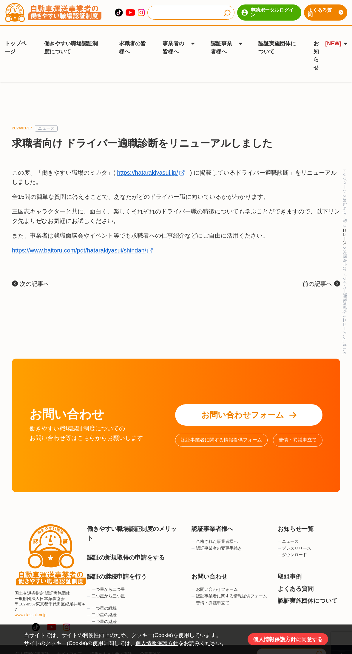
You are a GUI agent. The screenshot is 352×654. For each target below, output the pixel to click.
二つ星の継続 (102, 606)
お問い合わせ (209, 567)
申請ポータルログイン (267, 12)
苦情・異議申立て (298, 430)
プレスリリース (294, 539)
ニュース (46, 119)
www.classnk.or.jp (31, 606)
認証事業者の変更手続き (217, 539)
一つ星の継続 (102, 599)
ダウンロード (292, 546)
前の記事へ (321, 275)
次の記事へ (31, 275)
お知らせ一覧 (296, 520)
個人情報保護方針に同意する (288, 639)
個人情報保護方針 (156, 643)
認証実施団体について (277, 42)
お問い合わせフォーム (249, 406)
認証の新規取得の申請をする (126, 548)
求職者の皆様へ (132, 42)
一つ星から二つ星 (106, 580)
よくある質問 (325, 12)
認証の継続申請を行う (117, 567)
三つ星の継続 (102, 612)
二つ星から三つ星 (106, 587)
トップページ (15, 42)
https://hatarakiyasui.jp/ (147, 163)
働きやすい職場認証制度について (71, 42)
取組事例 (290, 567)
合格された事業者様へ (215, 532)
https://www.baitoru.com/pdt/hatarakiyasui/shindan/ (79, 241)
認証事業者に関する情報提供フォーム (221, 430)
